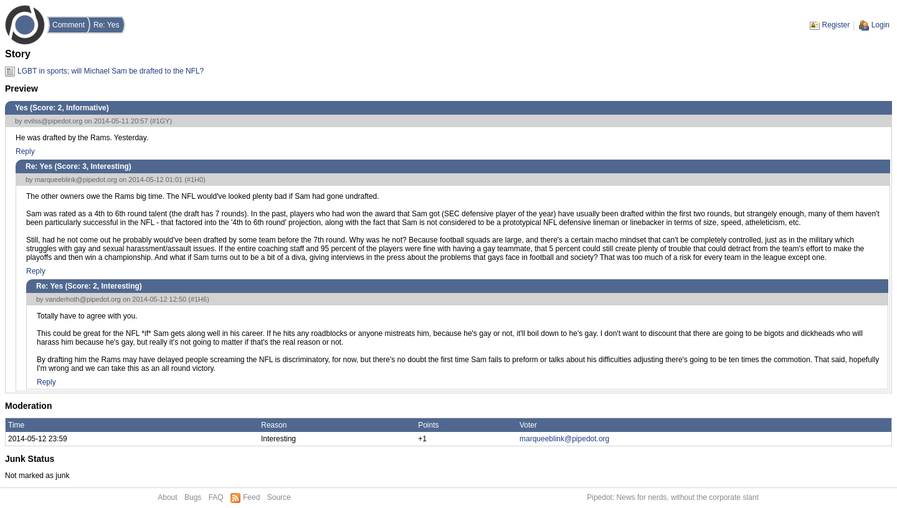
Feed (251, 497)
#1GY (160, 121)
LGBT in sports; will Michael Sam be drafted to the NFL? (110, 71)
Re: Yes (106, 25)
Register (836, 25)
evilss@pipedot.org (53, 121)
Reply (25, 151)
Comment (68, 25)
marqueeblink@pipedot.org (76, 179)
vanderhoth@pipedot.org (83, 299)
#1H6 (199, 299)
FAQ (216, 497)
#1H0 (195, 179)
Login (880, 25)
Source (279, 497)
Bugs (192, 497)
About (167, 497)
